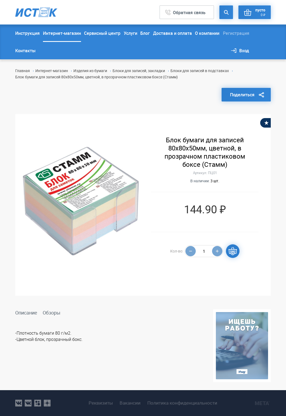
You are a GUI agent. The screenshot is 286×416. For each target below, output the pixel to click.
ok (37, 403)
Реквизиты (101, 403)
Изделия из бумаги (90, 70)
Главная (22, 70)
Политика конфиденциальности (182, 403)
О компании (207, 33)
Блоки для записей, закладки (139, 70)
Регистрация (236, 33)
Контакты (25, 51)
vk (18, 403)
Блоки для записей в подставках (199, 70)
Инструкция (27, 33)
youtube (47, 403)
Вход (244, 51)
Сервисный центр (102, 33)
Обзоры (51, 312)
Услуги (130, 33)
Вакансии (130, 403)
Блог (145, 33)
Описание (26, 312)
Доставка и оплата (172, 33)
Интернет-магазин (62, 33)
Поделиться (242, 95)
